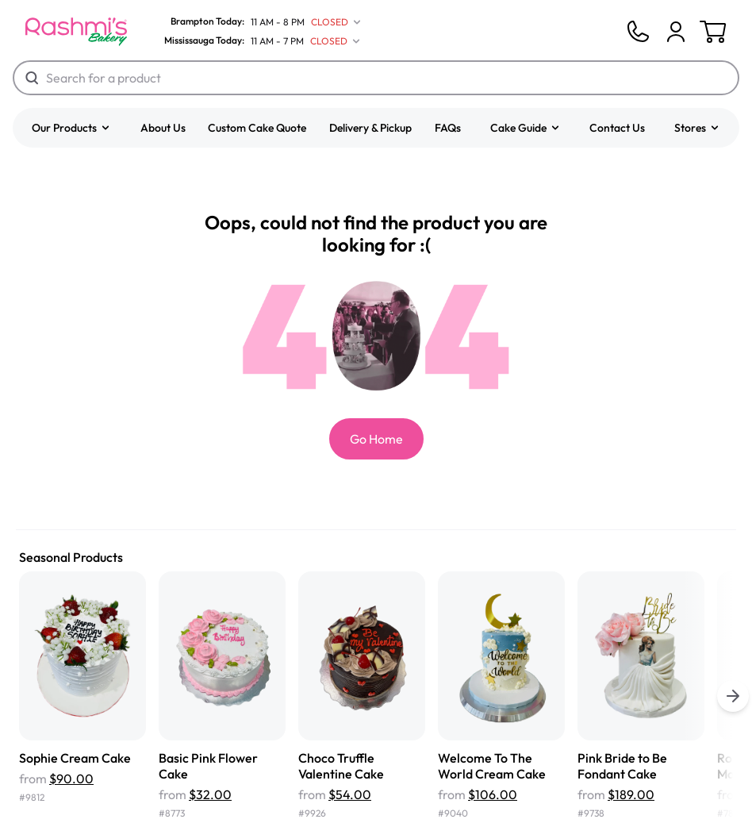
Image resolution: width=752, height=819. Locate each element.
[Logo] (76, 32)
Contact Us (617, 128)
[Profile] (676, 32)
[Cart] (676, 32)
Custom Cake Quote (257, 128)
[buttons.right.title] (733, 696)
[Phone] (638, 32)
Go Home (376, 439)
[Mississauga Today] (258, 41)
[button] (71, 128)
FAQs (448, 128)
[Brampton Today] (259, 22)
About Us (163, 128)
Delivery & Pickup (370, 128)
